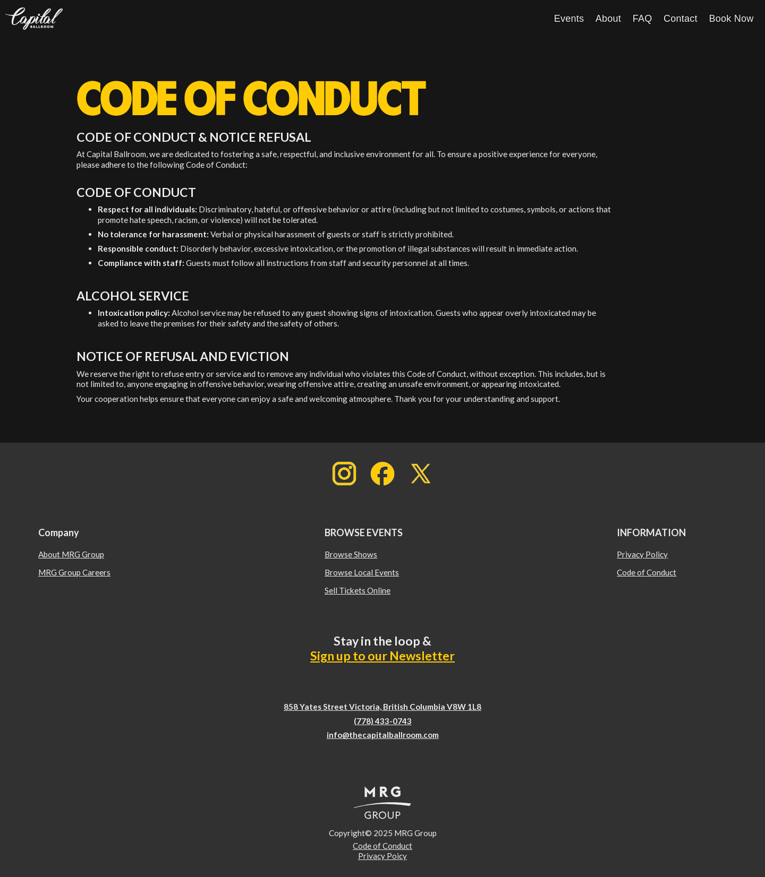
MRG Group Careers (74, 572)
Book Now (731, 18)
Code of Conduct (646, 572)
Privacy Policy (642, 554)
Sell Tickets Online (357, 590)
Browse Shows (351, 554)
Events (569, 18)
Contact (681, 18)
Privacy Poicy (382, 856)
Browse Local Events (362, 572)
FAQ (642, 18)
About (608, 18)
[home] (34, 18)
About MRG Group (71, 554)
